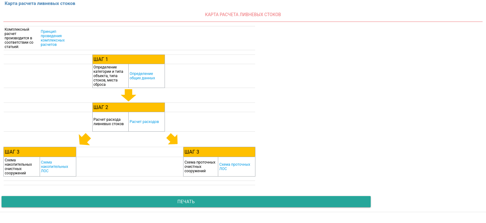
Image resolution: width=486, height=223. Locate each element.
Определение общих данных (142, 76)
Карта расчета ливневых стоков (243, 14)
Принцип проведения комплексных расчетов (52, 38)
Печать (186, 201)
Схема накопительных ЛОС (54, 166)
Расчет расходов (144, 122)
